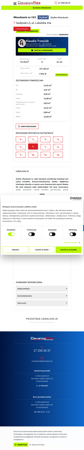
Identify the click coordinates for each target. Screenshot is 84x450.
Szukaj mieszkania (42, 8)
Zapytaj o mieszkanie (42, 50)
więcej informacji (37, 444)
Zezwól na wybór (42, 250)
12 (58, 154)
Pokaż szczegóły (70, 242)
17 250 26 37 (42, 350)
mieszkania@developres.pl (42, 361)
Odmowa (15, 250)
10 (33, 154)
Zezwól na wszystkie (68, 250)
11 (45, 154)
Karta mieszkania (27, 126)
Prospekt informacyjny (27, 31)
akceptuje (21, 444)
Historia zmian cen (61, 74)
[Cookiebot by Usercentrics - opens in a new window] (71, 198)
